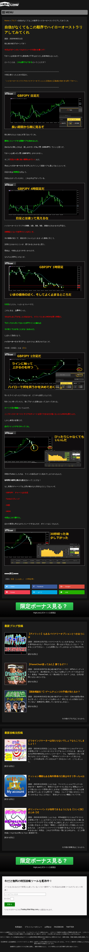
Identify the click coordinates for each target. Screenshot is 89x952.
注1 (24, 348)
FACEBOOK (59, 927)
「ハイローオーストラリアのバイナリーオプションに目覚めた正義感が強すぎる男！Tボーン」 (41, 81)
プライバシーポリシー (33, 927)
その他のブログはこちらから (73, 719)
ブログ (13, 21)
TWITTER (70, 927)
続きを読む (32, 654)
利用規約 (18, 927)
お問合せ (48, 927)
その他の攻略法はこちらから (73, 847)
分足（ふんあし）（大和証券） (23, 579)
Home (6, 21)
